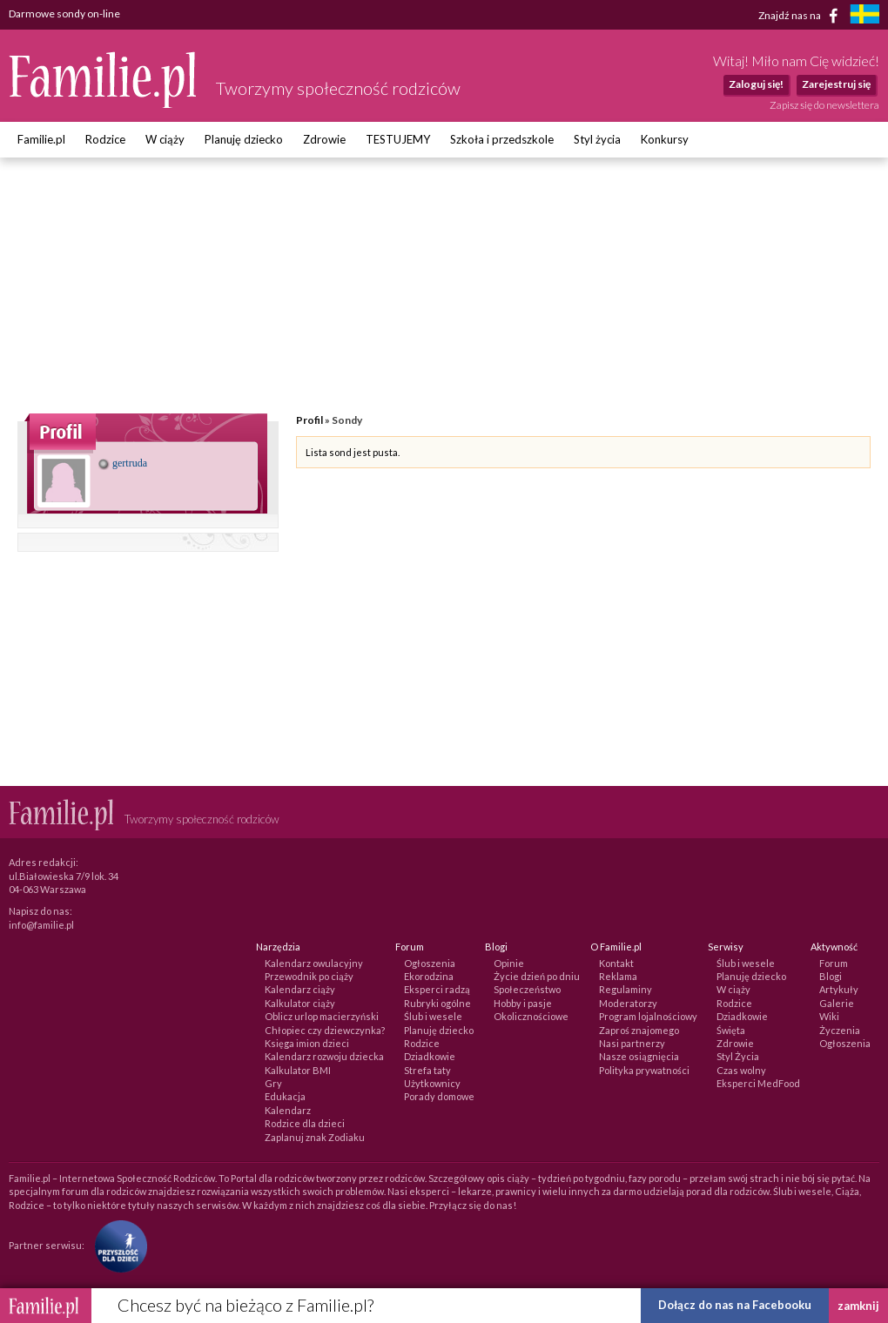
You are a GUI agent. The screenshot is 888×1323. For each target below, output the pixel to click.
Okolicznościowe (531, 1016)
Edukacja (285, 1096)
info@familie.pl (41, 924)
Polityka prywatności (644, 1070)
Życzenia (839, 1030)
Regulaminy (625, 989)
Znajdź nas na (801, 15)
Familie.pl (41, 139)
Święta (730, 1030)
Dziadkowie (429, 1056)
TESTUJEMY (398, 139)
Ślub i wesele (433, 1016)
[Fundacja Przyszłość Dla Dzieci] (116, 1245)
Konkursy (665, 139)
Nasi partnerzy (632, 1043)
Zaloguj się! (756, 84)
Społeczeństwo (527, 989)
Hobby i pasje (523, 1003)
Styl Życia (737, 1056)
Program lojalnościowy (648, 1016)
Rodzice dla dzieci (305, 1123)
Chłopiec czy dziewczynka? (325, 1030)
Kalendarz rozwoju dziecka (324, 1056)
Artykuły (838, 989)
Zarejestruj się (836, 84)
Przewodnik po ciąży (309, 976)
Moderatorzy (628, 1003)
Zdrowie (324, 139)
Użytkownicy (432, 1083)
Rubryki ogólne (437, 1003)
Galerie (836, 1003)
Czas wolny (741, 1070)
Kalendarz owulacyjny (314, 963)
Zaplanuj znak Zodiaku (315, 1137)
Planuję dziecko (244, 139)
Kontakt (616, 963)
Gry (273, 1083)
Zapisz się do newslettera (824, 104)
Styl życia (597, 139)
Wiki (829, 1016)
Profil (309, 419)
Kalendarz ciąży (300, 989)
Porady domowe (439, 1096)
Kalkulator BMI (298, 1070)
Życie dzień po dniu (537, 976)
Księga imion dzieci (307, 1043)
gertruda (122, 463)
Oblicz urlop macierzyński (322, 1016)
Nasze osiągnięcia (639, 1056)
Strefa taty (427, 1070)
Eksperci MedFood (758, 1083)
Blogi (830, 976)
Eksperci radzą (437, 989)
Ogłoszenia (429, 963)
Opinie (509, 963)
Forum (833, 963)
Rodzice (105, 139)
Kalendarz (288, 1110)
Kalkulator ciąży (300, 1003)
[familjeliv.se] (864, 16)
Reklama (618, 976)
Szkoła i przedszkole (502, 139)
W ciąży (165, 139)
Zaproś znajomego (639, 1030)
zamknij (858, 1306)
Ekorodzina (429, 976)
